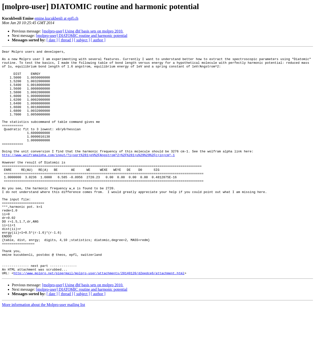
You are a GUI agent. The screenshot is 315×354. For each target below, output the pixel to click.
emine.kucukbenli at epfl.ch (56, 18)
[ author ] (98, 40)
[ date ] (52, 40)
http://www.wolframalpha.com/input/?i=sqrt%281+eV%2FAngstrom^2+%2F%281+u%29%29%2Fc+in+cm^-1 (88, 176)
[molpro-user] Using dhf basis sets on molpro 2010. (83, 31)
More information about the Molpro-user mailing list (43, 350)
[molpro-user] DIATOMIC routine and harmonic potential (81, 35)
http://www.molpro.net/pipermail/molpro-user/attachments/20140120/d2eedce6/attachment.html (99, 318)
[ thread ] (66, 40)
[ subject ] (82, 40)
